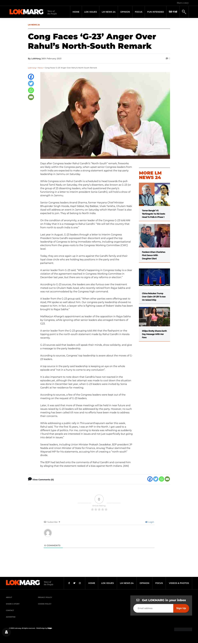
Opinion (125, 12)
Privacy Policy (45, 597)
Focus (138, 12)
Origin (49, 628)
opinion (144, 583)
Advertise (11, 617)
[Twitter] (31, 83)
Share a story (183, 3)
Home (76, 12)
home (91, 583)
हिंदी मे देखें (173, 12)
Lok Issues (90, 12)
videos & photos (179, 583)
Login (149, 522)
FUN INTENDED (155, 12)
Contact (10, 610)
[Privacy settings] (6, 632)
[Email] (31, 97)
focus (159, 583)
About (9, 597)
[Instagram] (79, 583)
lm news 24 (127, 583)
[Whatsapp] (31, 90)
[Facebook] (31, 77)
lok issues (107, 583)
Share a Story (13, 604)
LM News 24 (108, 12)
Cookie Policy (44, 604)
